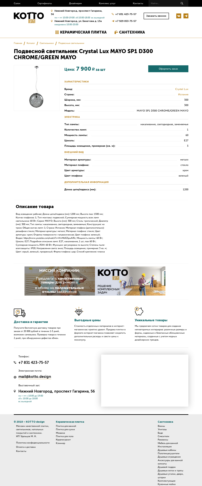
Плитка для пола (64, 436)
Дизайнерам (75, 3)
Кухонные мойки (167, 484)
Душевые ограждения (169, 456)
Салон (17, 3)
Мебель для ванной (168, 443)
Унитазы (162, 429)
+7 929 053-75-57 (125, 21)
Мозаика (60, 433)
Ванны (161, 426)
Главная (18, 43)
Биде (160, 433)
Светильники (47, 43)
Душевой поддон (167, 467)
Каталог (31, 43)
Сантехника (132, 32)
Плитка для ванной (66, 426)
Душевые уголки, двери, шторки (170, 476)
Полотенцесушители (168, 453)
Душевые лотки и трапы (170, 470)
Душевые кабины (167, 450)
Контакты (138, 3)
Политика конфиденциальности (33, 442)
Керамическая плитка (83, 32)
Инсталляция (165, 446)
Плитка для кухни (65, 429)
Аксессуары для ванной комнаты (170, 462)
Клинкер (60, 443)
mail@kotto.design (34, 377)
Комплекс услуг (107, 3)
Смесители (163, 436)
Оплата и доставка (26, 447)
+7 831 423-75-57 (125, 14)
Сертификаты (45, 3)
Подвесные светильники (71, 43)
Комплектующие (166, 480)
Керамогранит (63, 439)
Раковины (163, 439)
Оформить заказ (168, 68)
